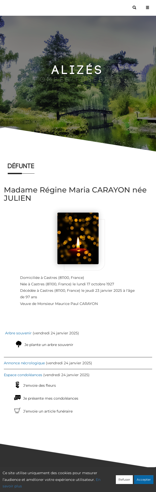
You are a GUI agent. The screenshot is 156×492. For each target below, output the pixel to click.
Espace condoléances (23, 375)
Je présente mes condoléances (50, 398)
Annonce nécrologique (24, 363)
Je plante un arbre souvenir (48, 344)
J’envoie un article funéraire (48, 411)
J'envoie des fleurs (39, 385)
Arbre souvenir (18, 333)
